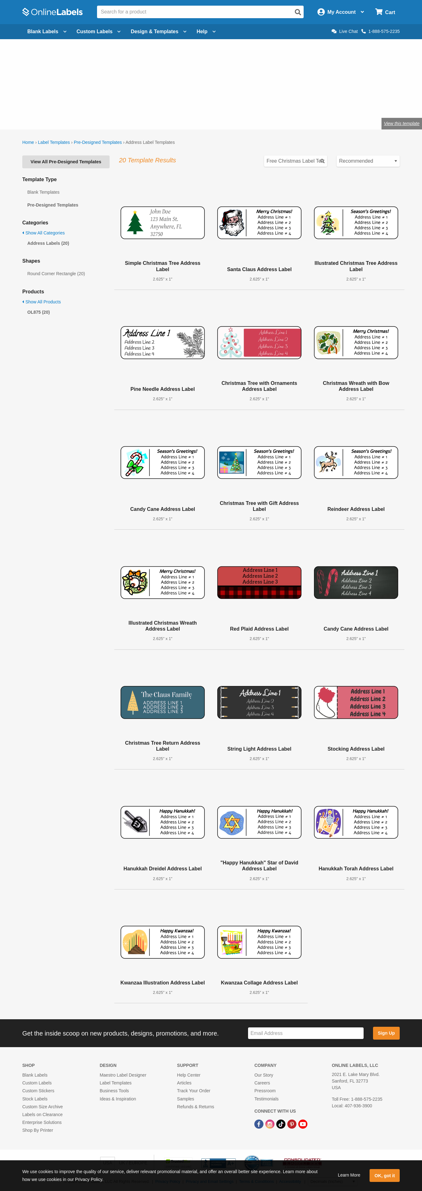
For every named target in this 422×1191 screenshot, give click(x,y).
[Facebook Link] (259, 1123)
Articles (184, 1082)
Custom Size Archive (42, 1106)
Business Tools (114, 1090)
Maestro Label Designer (123, 1075)
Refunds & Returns (195, 1106)
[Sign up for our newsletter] (306, 1033)
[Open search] (298, 12)
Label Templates (54, 142)
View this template (401, 123)
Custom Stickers (38, 1090)
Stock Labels (34, 1098)
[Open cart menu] (385, 12)
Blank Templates (43, 192)
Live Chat (345, 31)
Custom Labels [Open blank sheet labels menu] (99, 31)
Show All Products (41, 301)
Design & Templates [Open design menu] (159, 31)
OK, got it (385, 1175)
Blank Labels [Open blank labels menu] (47, 31)
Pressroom (265, 1090)
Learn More (349, 1175)
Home (28, 142)
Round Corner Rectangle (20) (56, 273)
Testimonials (266, 1098)
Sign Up (386, 1033)
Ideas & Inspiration (118, 1098)
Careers (262, 1082)
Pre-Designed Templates (98, 142)
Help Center (189, 1075)
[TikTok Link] (281, 1123)
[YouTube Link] (302, 1123)
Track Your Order (193, 1090)
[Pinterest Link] (292, 1123)
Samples (185, 1098)
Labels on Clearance (42, 1114)
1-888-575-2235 (380, 31)
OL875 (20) (38, 312)
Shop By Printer (37, 1130)
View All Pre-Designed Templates (65, 161)
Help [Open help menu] (206, 31)
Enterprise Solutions (42, 1122)
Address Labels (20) (48, 243)
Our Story (263, 1075)
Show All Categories (43, 232)
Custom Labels (36, 1082)
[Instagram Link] (270, 1123)
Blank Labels (34, 1075)
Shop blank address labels (57, 103)
